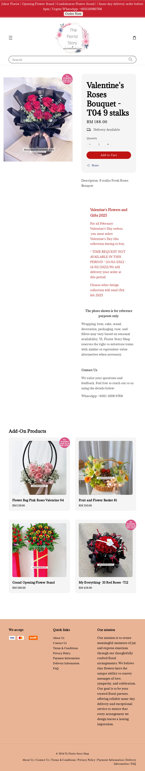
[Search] (130, 59)
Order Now (73, 14)
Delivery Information (66, 663)
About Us (58, 638)
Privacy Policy (61, 653)
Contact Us (60, 643)
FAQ (56, 668)
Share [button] (93, 165)
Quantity (92, 138)
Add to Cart (109, 155)
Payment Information (66, 658)
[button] (10, 38)
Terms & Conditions (65, 648)
